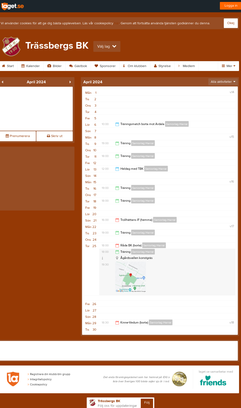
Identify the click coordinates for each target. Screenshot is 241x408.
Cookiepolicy (37, 384)
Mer (228, 66)
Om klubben (134, 66)
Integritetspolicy (40, 379)
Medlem (186, 66)
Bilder (54, 66)
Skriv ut (54, 136)
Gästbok (78, 66)
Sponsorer (105, 66)
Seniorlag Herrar (177, 124)
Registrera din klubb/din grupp (49, 374)
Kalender (30, 66)
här (116, 23)
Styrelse (162, 66)
